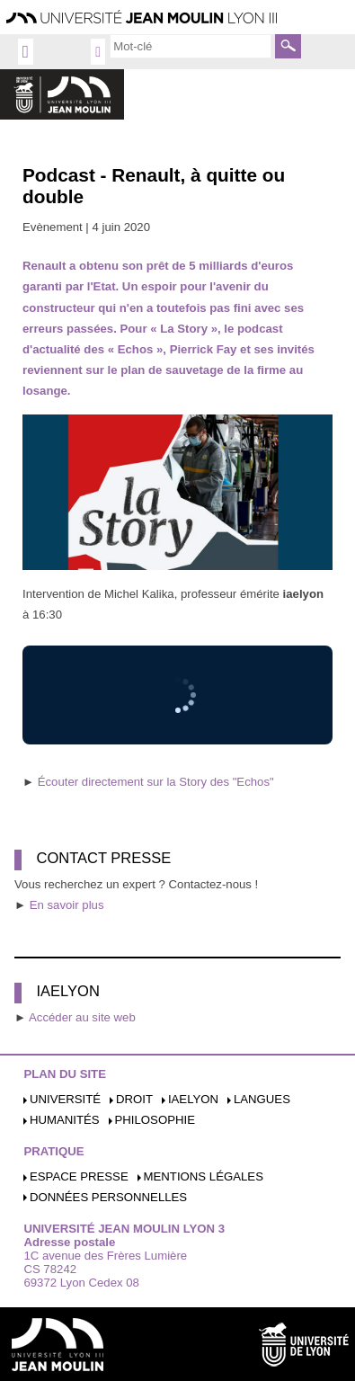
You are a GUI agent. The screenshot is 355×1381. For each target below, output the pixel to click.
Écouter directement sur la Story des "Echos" (156, 782)
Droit (134, 1099)
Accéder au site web (82, 1017)
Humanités (65, 1120)
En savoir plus (67, 905)
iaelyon (193, 1099)
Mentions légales (203, 1176)
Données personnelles (108, 1197)
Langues (262, 1099)
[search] (190, 46)
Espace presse (79, 1176)
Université (65, 1099)
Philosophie (155, 1120)
